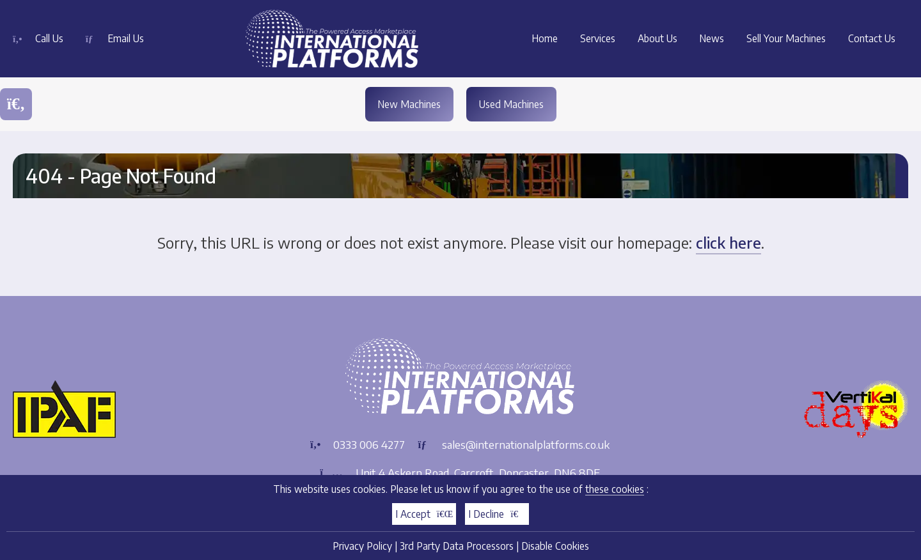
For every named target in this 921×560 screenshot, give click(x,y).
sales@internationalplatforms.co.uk (526, 444)
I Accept (424, 514)
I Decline (497, 514)
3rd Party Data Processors (457, 546)
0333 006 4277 (369, 444)
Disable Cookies (555, 546)
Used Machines (511, 104)
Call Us (49, 38)
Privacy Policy (362, 546)
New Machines (409, 104)
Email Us (126, 38)
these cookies (614, 489)
